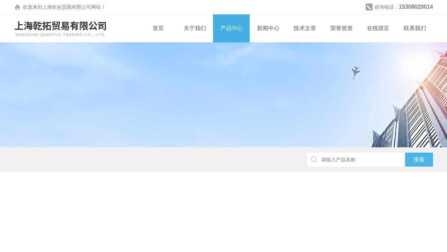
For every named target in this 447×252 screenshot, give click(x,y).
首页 (158, 28)
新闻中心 (268, 28)
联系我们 (415, 28)
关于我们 (195, 28)
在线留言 (378, 28)
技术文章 (305, 28)
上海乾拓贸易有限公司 (66, 7)
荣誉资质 (341, 28)
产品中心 (231, 28)
